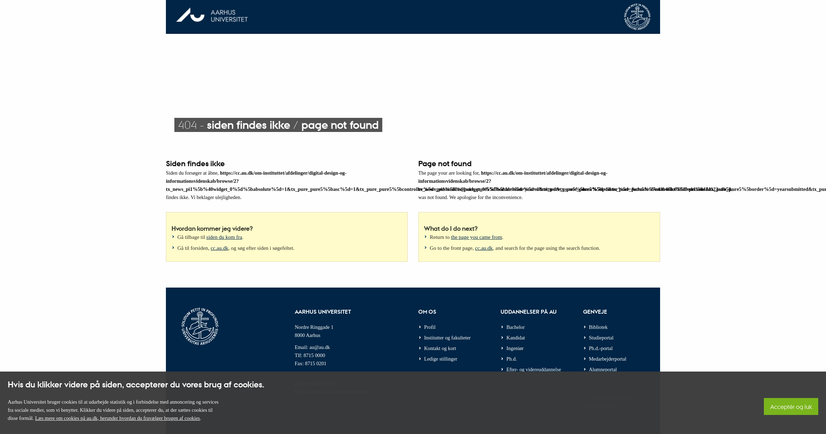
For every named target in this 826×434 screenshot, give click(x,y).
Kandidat (516, 337)
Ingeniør (515, 348)
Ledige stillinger (440, 359)
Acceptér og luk (791, 407)
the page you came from (476, 237)
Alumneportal (603, 369)
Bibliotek (598, 327)
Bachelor (516, 327)
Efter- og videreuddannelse (534, 369)
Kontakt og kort (440, 348)
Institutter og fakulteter (447, 337)
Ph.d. (512, 359)
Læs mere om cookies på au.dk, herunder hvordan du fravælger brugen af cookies (117, 418)
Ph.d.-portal (601, 348)
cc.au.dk (219, 248)
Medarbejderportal (607, 359)
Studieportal (601, 337)
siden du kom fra (224, 237)
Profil (430, 327)
